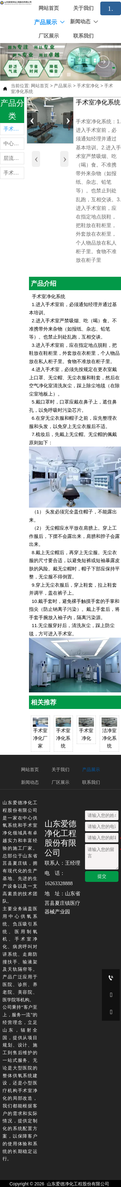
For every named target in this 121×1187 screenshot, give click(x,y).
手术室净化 (88, 85)
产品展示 (63, 85)
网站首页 (40, 85)
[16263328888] (111, 977)
